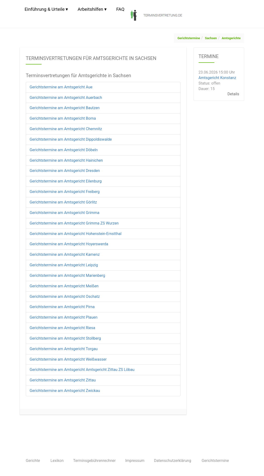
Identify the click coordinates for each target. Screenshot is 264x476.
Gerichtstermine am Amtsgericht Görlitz (63, 202)
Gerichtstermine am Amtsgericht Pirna (62, 307)
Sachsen (211, 38)
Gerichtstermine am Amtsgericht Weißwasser (68, 359)
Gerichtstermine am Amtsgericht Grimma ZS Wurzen (74, 223)
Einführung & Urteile (45, 9)
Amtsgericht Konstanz (217, 77)
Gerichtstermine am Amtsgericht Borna (63, 118)
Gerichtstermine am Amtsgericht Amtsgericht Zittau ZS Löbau (82, 369)
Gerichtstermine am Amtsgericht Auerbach (66, 97)
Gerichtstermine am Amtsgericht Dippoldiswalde (71, 139)
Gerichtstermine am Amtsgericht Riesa (62, 328)
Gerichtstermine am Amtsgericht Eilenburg (66, 181)
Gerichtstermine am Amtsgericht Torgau (64, 349)
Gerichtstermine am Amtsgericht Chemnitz (66, 129)
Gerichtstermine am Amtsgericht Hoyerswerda (69, 244)
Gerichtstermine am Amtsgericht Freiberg (65, 191)
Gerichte (33, 460)
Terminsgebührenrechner (94, 460)
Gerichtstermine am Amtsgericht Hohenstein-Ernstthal (75, 233)
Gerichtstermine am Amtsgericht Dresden (65, 170)
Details (233, 94)
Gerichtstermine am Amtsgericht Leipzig (64, 265)
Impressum (135, 460)
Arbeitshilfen (90, 9)
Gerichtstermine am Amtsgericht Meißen (64, 286)
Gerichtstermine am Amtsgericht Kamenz (65, 254)
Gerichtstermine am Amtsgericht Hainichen (66, 160)
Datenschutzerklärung (172, 460)
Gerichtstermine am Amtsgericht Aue (61, 87)
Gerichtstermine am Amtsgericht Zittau (63, 380)
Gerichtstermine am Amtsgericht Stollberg (65, 338)
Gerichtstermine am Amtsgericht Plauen (63, 317)
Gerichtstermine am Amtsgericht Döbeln (64, 150)
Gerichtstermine (188, 38)
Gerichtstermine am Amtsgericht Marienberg (67, 275)
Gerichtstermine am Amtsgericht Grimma (65, 212)
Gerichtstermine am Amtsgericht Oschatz (65, 296)
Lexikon (57, 460)
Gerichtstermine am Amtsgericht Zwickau (65, 390)
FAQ (120, 9)
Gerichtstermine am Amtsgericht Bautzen (65, 108)
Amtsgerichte (231, 38)
